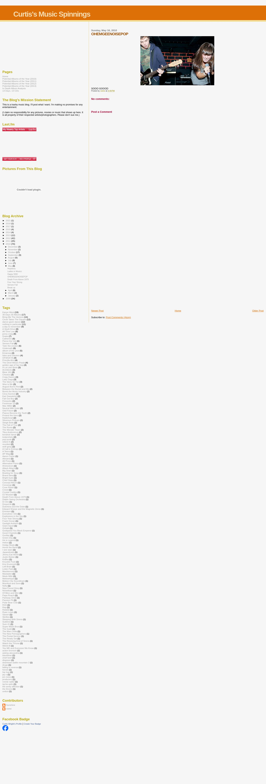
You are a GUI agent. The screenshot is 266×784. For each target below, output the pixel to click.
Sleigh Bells (8, 422)
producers (7, 679)
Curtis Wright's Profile (12, 724)
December (13, 247)
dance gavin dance (11, 322)
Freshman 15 (8, 403)
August (11, 258)
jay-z (4, 674)
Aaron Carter (8, 456)
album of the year (10, 350)
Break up (11, 287)
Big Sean (6, 470)
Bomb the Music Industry (14, 391)
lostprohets (7, 437)
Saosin (5, 614)
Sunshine (10, 705)
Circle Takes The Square (14, 319)
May (10, 266)
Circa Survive (8, 394)
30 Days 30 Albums (11, 314)
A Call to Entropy (10, 449)
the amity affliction (11, 686)
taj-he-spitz (7, 684)
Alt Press (6, 461)
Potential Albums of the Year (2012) (19, 83)
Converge (7, 485)
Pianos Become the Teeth (14, 413)
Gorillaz (6, 535)
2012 (8, 238)
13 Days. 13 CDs (10, 91)
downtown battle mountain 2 (15, 662)
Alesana (6, 458)
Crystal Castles (9, 492)
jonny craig (7, 334)
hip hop (5, 672)
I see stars (7, 550)
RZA (4, 605)
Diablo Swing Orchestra (13, 499)
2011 (8, 241)
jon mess (6, 677)
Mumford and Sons (11, 583)
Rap (4, 607)
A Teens (6, 451)
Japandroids (8, 552)
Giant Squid (8, 526)
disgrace (6, 660)
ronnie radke (8, 681)
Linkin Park (7, 569)
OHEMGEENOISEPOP (17, 277)
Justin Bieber (8, 557)
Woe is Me (7, 384)
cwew (8, 708)
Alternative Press (10, 463)
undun (5, 691)
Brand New (7, 475)
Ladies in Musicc (14, 271)
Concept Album (9, 482)
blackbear (7, 655)
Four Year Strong (14, 282)
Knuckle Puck (9, 562)
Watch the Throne (11, 643)
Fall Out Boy (8, 398)
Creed (5, 490)
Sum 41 (6, 624)
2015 (8, 229)
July (10, 260)
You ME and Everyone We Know (18, 648)
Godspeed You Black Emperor (16, 530)
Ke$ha (5, 559)
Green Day (7, 538)
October (12, 252)
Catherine (7, 338)
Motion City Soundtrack (13, 581)
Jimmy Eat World (10, 554)
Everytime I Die (9, 514)
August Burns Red (11, 386)
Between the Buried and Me (15, 389)
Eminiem (6, 511)
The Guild (7, 629)
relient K (6, 442)
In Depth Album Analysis (14, 88)
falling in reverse (10, 667)
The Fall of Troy (9, 425)
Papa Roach (8, 595)
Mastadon (7, 573)
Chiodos (6, 374)
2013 (8, 235)
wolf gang (7, 446)
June (10, 263)
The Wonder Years (11, 430)
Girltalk (5, 528)
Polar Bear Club (10, 602)
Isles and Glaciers (11, 355)
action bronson (9, 650)
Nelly (4, 585)
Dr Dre (5, 502)
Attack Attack (8, 468)
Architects (7, 370)
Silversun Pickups (11, 420)
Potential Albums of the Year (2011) (19, 81)
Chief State (7, 480)
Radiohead (7, 418)
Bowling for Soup (10, 473)
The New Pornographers (14, 633)
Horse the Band (9, 547)
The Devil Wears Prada (13, 362)
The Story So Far (10, 382)
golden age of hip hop (12, 365)
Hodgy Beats (8, 545)
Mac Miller (7, 406)
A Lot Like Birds (9, 367)
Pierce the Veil (9, 341)
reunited (6, 444)
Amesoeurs (7, 466)
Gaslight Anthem (10, 523)
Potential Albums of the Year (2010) (19, 79)
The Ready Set (9, 638)
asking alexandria (10, 653)
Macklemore (8, 571)
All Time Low (8, 331)
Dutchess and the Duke (13, 506)
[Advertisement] (106, 251)
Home (178, 310)
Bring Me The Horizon (12, 317)
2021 (8, 220)
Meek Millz (7, 576)
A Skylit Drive (8, 329)
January (12, 296)
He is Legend (8, 540)
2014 (8, 232)
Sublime (6, 621)
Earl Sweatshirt (9, 396)
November (13, 249)
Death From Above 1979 (18, 279)
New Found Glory (10, 588)
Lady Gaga (7, 379)
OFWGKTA (7, 358)
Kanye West (8, 312)
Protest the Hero (10, 415)
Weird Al (6, 645)
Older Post (258, 310)
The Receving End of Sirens (15, 641)
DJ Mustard (7, 494)
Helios (5, 542)
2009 (8, 298)
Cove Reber (8, 487)
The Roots (7, 427)
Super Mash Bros (10, 626)
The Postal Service (11, 636)
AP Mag (6, 454)
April (10, 290)
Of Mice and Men (10, 593)
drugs (5, 665)
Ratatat (5, 609)
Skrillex (5, 617)
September (13, 255)
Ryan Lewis (8, 612)
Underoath (7, 348)
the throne (7, 689)
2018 (8, 223)
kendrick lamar (9, 434)
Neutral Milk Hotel (10, 408)
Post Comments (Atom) (118, 317)
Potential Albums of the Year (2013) (19, 86)
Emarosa (6, 353)
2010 (8, 244)
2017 (8, 226)
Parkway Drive (9, 597)
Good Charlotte (9, 533)
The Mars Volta (9, 631)
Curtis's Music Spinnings (51, 14)
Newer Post (97, 310)
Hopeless (11, 268)
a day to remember (11, 326)
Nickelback (7, 590)
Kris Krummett (9, 564)
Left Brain (7, 566)
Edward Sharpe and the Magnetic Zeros (21, 509)
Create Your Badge (32, 724)
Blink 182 (6, 372)
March (11, 293)
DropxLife (7, 504)
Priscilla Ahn (8, 360)
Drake (5, 336)
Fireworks (7, 401)
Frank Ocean (8, 521)
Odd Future (7, 410)
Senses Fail (12, 285)
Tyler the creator (10, 346)
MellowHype (8, 578)
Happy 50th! (12, 274)
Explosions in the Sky (12, 516)
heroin (5, 669)
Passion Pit (7, 600)
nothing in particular (11, 324)
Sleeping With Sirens (12, 619)
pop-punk (6, 439)
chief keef (7, 657)
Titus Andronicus (10, 432)
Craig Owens (8, 377)
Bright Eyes (7, 478)
